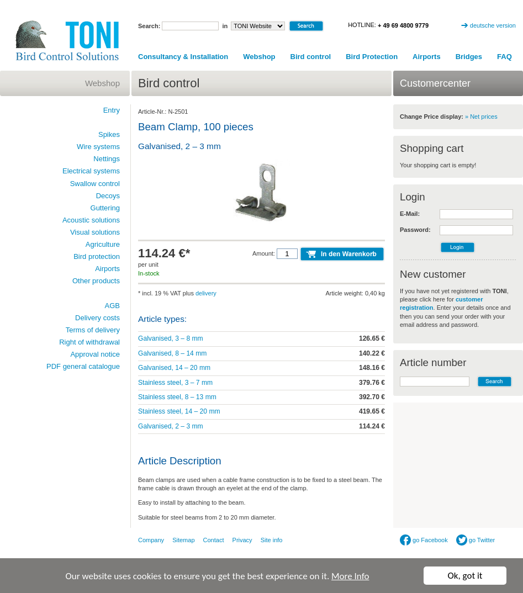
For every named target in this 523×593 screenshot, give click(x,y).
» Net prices (481, 116)
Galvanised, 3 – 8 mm (170, 338)
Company (151, 540)
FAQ (504, 56)
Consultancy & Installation (183, 56)
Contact (213, 540)
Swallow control (95, 183)
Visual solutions (95, 232)
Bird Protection (372, 56)
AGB (112, 305)
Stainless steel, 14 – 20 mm (179, 411)
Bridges (469, 56)
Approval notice (95, 354)
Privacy (242, 540)
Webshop (259, 56)
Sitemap (183, 540)
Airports (427, 56)
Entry (111, 110)
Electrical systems (91, 171)
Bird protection (96, 256)
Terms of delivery (93, 330)
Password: (415, 229)
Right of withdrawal (89, 342)
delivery (206, 293)
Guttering (105, 208)
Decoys (108, 196)
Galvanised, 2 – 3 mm (170, 426)
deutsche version (493, 25)
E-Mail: (410, 213)
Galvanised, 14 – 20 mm (174, 368)
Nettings (106, 159)
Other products (96, 281)
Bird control (310, 56)
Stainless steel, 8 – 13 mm (177, 397)
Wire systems (98, 146)
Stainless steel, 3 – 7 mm (175, 382)
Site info (272, 540)
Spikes (109, 134)
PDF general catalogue (83, 366)
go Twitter (475, 540)
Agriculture (103, 244)
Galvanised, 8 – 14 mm (172, 353)
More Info (350, 576)
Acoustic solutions (91, 220)
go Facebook (424, 540)
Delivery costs (97, 318)
